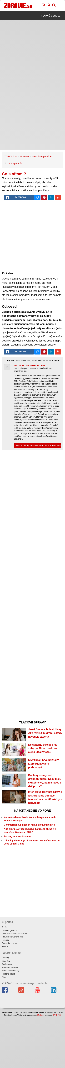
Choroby (5, 958)
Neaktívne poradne (41, 156)
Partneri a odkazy (9, 943)
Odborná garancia (9, 930)
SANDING (57, 1015)
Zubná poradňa (15, 163)
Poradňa (24, 156)
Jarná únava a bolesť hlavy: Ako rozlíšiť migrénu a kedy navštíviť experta (45, 733)
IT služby (41, 1015)
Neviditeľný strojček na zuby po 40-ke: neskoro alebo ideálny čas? (42, 748)
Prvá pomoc (7, 964)
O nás (4, 927)
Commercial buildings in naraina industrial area (29, 824)
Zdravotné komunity (10, 971)
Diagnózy (6, 961)
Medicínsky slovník (10, 967)
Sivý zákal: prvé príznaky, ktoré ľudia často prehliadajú (43, 764)
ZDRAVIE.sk (10, 156)
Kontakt (5, 946)
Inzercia (5, 940)
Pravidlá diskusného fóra (12, 937)
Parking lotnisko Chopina (17, 836)
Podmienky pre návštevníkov (14, 933)
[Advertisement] (32, 52)
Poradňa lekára (8, 974)
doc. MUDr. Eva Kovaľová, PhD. (29, 365)
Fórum (5, 977)
